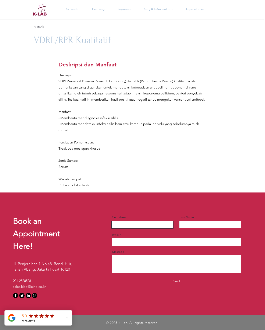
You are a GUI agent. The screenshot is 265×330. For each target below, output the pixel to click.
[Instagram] (34, 295)
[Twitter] (22, 295)
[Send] (176, 281)
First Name (119, 217)
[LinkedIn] (28, 295)
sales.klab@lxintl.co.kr (29, 287)
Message (118, 251)
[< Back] (49, 27)
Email (115, 234)
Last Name (187, 217)
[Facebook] (15, 295)
